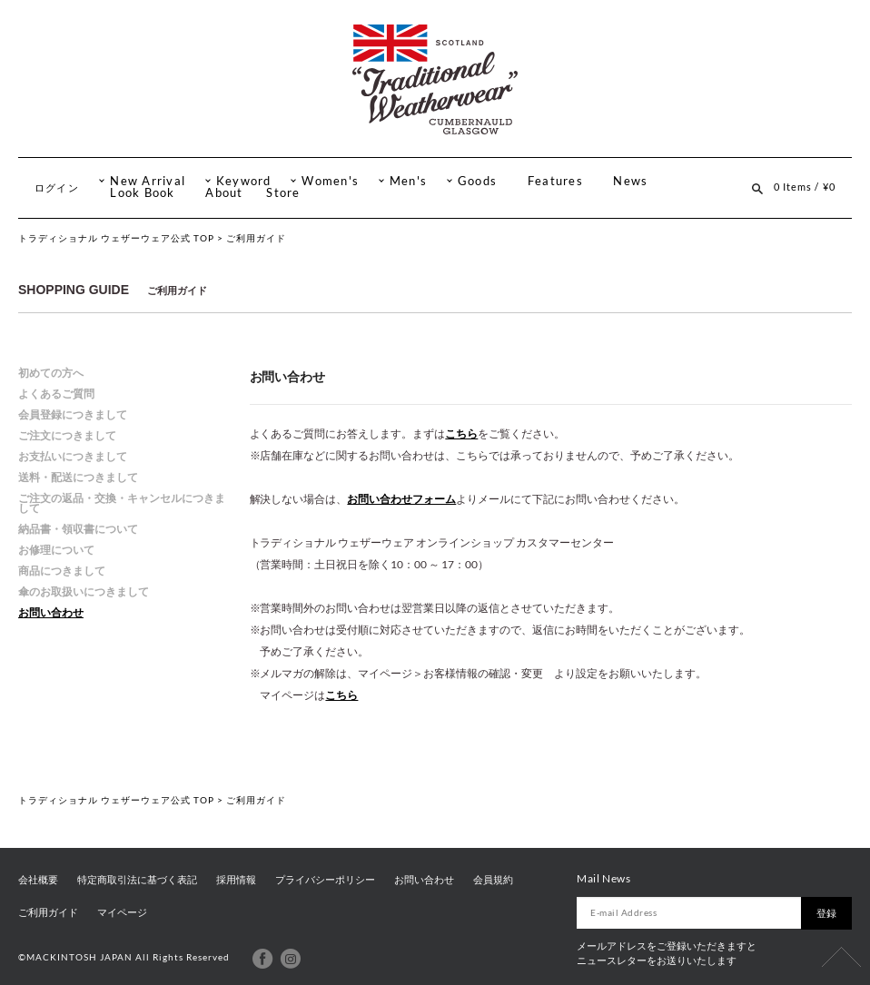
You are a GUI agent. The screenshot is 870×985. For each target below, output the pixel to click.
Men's (408, 181)
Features (555, 181)
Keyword (244, 181)
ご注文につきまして (67, 435)
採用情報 (236, 879)
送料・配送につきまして (78, 477)
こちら (461, 433)
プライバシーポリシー (325, 879)
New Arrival (147, 181)
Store (283, 193)
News (630, 181)
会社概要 (38, 879)
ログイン (56, 187)
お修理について (56, 550)
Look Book (142, 193)
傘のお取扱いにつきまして (83, 591)
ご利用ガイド (48, 912)
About (223, 193)
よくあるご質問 (56, 393)
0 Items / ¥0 (804, 186)
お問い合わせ (51, 612)
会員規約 (493, 879)
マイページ (122, 912)
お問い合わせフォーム (401, 499)
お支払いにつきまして (72, 456)
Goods (477, 181)
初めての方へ (51, 372)
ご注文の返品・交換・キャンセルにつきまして (121, 503)
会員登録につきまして (72, 414)
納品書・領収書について (78, 529)
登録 (826, 913)
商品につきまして (61, 570)
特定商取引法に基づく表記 (137, 879)
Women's (330, 181)
